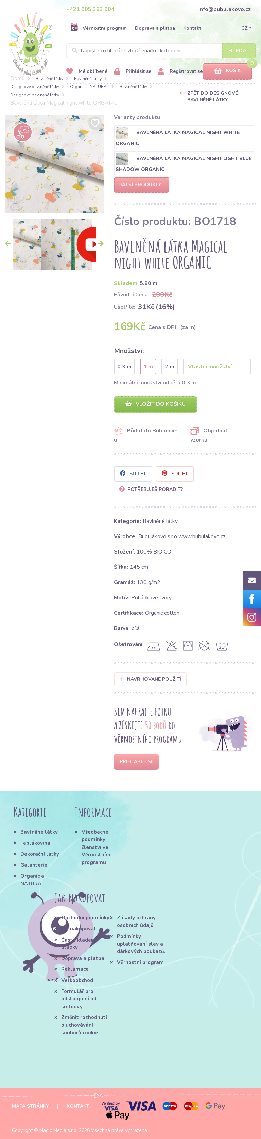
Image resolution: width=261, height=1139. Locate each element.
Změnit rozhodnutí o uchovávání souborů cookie (84, 1025)
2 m (169, 366)
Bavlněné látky (49, 78)
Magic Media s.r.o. (58, 1130)
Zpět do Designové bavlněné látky (212, 96)
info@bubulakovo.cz (224, 9)
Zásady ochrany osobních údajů (136, 921)
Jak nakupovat (78, 928)
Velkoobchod (77, 980)
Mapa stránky (30, 1106)
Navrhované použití (150, 679)
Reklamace (75, 969)
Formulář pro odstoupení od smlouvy (79, 999)
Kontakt (192, 28)
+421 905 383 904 (90, 9)
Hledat (239, 50)
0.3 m (124, 366)
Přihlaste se (136, 761)
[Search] (161, 50)
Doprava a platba (155, 28)
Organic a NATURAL (89, 87)
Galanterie (33, 865)
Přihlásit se (132, 71)
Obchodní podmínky (85, 917)
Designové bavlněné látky (34, 87)
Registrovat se (180, 71)
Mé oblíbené (86, 71)
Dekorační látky (39, 854)
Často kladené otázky (79, 943)
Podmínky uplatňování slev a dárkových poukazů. (141, 944)
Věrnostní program (98, 28)
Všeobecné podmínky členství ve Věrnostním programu (96, 847)
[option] (54, 164)
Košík (227, 71)
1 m (148, 366)
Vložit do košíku (155, 404)
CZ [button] (244, 28)
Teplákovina (35, 842)
